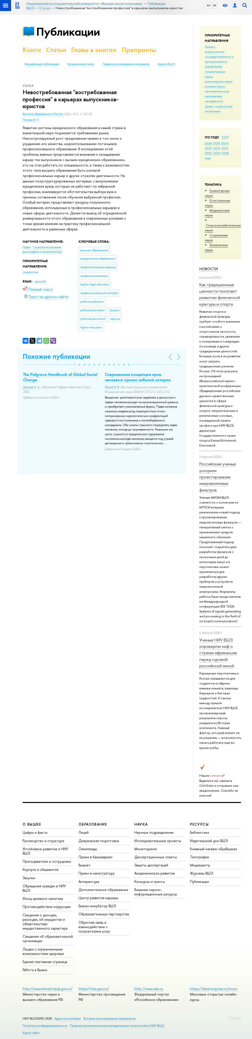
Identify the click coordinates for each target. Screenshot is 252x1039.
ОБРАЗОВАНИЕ (93, 824)
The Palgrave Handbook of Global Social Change (60, 377)
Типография (199, 857)
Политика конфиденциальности (45, 1026)
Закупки (29, 878)
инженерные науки (219, 81)
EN (214, 5)
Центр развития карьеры (98, 897)
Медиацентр (200, 865)
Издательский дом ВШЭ (209, 840)
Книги (32, 49)
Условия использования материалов (109, 1018)
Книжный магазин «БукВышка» (213, 848)
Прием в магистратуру (97, 873)
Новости (208, 268)
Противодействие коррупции (47, 906)
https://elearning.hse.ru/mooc (213, 988)
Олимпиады (88, 848)
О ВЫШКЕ (32, 824)
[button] (74, 364)
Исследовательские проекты (157, 840)
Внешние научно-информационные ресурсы (155, 891)
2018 (225, 153)
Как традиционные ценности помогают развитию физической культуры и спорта (219, 294)
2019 (216, 153)
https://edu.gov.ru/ (94, 988)
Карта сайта (31, 1033)
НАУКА (141, 824)
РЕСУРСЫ (199, 824)
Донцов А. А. (31, 387)
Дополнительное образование (103, 889)
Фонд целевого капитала (43, 898)
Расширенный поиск (80, 64)
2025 (216, 143)
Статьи (56, 49)
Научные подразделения (153, 832)
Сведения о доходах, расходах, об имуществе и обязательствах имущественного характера (45, 922)
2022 (216, 148)
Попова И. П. (31, 120)
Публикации (68, 31)
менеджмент (214, 101)
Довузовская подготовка (99, 840)
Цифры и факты (35, 832)
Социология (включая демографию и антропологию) (42, 249)
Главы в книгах (94, 49)
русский (40, 281)
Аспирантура (89, 881)
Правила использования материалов (126, 64)
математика (213, 96)
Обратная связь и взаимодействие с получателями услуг (94, 927)
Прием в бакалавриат (96, 857)
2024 (225, 143)
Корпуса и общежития (40, 869)
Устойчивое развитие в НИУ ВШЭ (45, 851)
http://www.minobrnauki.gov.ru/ (47, 988)
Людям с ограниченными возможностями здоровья (43, 951)
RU (209, 5)
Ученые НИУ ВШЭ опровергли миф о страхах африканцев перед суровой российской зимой (218, 652)
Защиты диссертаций (151, 865)
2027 (225, 137)
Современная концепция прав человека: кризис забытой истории (138, 377)
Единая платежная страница (45, 961)
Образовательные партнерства (104, 914)
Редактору (234, 1017)
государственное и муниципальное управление (219, 61)
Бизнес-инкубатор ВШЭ (97, 906)
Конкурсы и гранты (149, 881)
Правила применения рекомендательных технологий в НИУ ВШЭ (117, 1026)
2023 (208, 148)
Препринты (139, 49)
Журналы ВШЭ (201, 873)
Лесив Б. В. (112, 387)
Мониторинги (145, 848)
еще (208, 158)
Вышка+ (85, 865)
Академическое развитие (154, 873)
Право (27, 247)
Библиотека (199, 832)
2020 (208, 153)
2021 (225, 148)
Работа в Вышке (35, 969)
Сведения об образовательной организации (48, 938)
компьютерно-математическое (217, 88)
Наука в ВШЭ (166, 64)
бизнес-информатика (214, 49)
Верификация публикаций (42, 64)
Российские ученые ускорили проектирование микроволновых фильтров (217, 476)
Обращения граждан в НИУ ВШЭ (44, 888)
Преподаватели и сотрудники (47, 861)
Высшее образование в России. (43, 114)
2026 (208, 143)
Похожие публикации (56, 356)
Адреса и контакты (67, 1018)
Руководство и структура (43, 840)
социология (224, 106)
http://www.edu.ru (148, 988)
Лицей (84, 832)
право (209, 106)
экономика (212, 111)
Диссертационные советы (155, 857)
